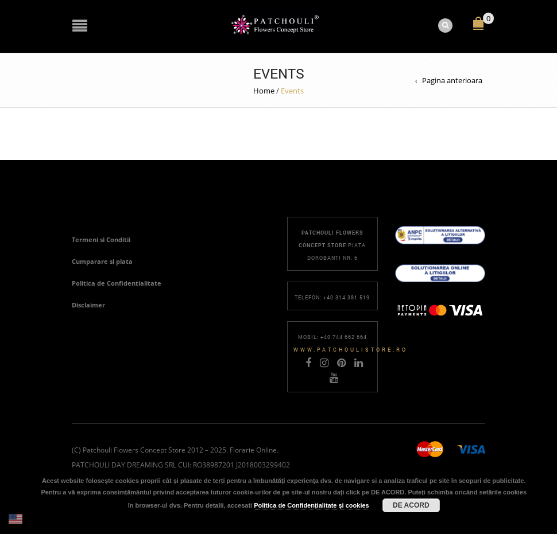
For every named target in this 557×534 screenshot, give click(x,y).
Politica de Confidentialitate (116, 283)
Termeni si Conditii (101, 239)
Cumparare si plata (102, 261)
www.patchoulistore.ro (350, 349)
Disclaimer (88, 305)
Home (263, 90)
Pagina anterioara (452, 80)
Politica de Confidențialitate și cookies (311, 505)
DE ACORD (411, 505)
